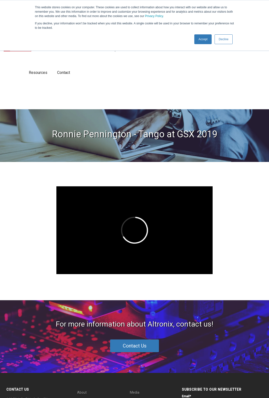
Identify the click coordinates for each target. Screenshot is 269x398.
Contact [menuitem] (136, 349)
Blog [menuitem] (80, 359)
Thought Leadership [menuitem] (92, 339)
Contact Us (134, 273)
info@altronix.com (31, 346)
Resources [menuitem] (138, 339)
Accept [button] (202, 39)
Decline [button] (223, 39)
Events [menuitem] (135, 329)
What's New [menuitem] (86, 329)
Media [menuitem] (134, 319)
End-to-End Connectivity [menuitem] (95, 349)
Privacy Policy (154, 16)
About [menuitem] (82, 319)
